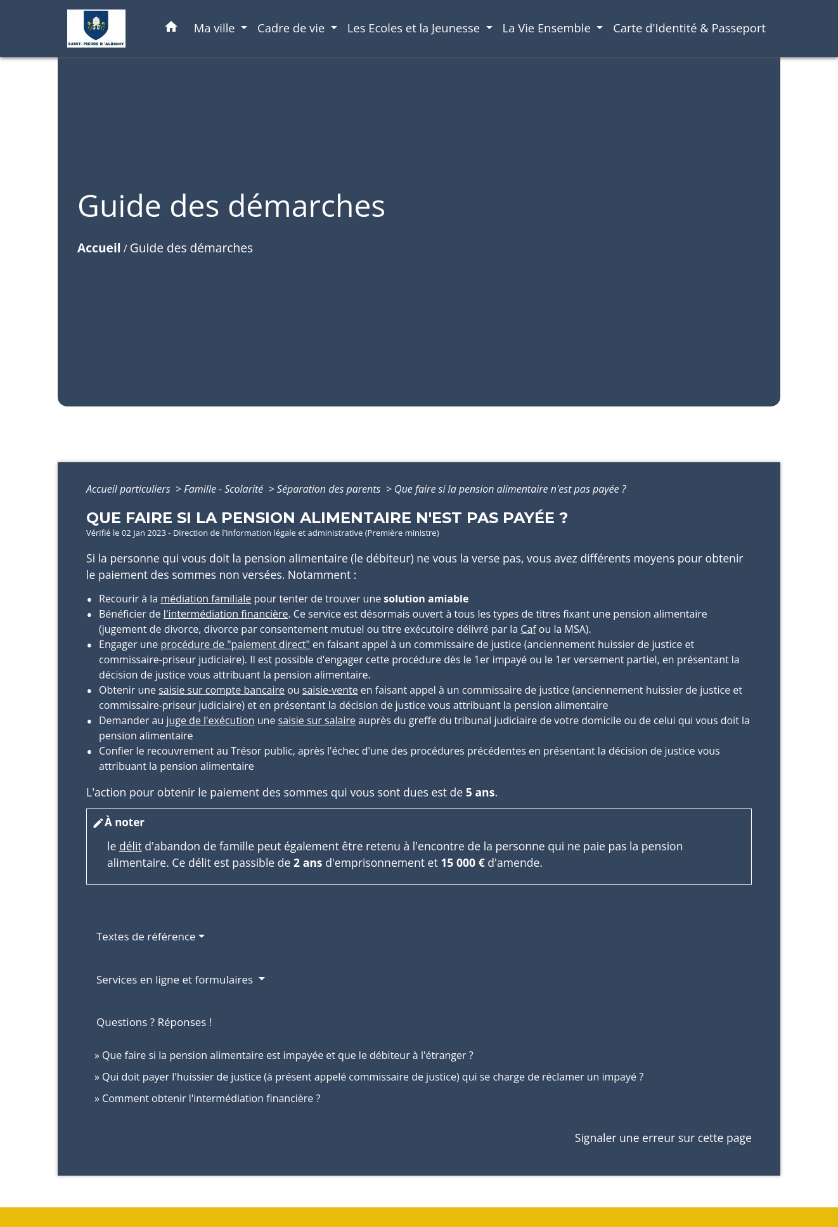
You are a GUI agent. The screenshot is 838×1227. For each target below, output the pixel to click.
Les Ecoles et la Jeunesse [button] (415, 28)
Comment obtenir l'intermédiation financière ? (211, 1098)
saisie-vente (330, 690)
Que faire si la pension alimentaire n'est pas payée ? (510, 489)
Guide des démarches (191, 247)
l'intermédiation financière (226, 614)
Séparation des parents (330, 489)
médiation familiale (205, 599)
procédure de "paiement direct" (234, 644)
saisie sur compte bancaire (221, 690)
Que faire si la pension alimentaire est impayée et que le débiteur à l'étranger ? (288, 1055)
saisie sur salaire (317, 720)
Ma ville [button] (216, 28)
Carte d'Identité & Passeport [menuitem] (689, 28)
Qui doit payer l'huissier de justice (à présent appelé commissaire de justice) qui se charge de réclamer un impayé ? (372, 1077)
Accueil (99, 247)
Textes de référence (146, 936)
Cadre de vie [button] (292, 28)
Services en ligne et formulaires (176, 979)
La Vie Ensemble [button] (548, 28)
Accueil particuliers (129, 489)
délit (130, 846)
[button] (171, 29)
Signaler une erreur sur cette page (663, 1137)
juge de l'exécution (210, 720)
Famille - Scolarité (225, 489)
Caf (528, 629)
